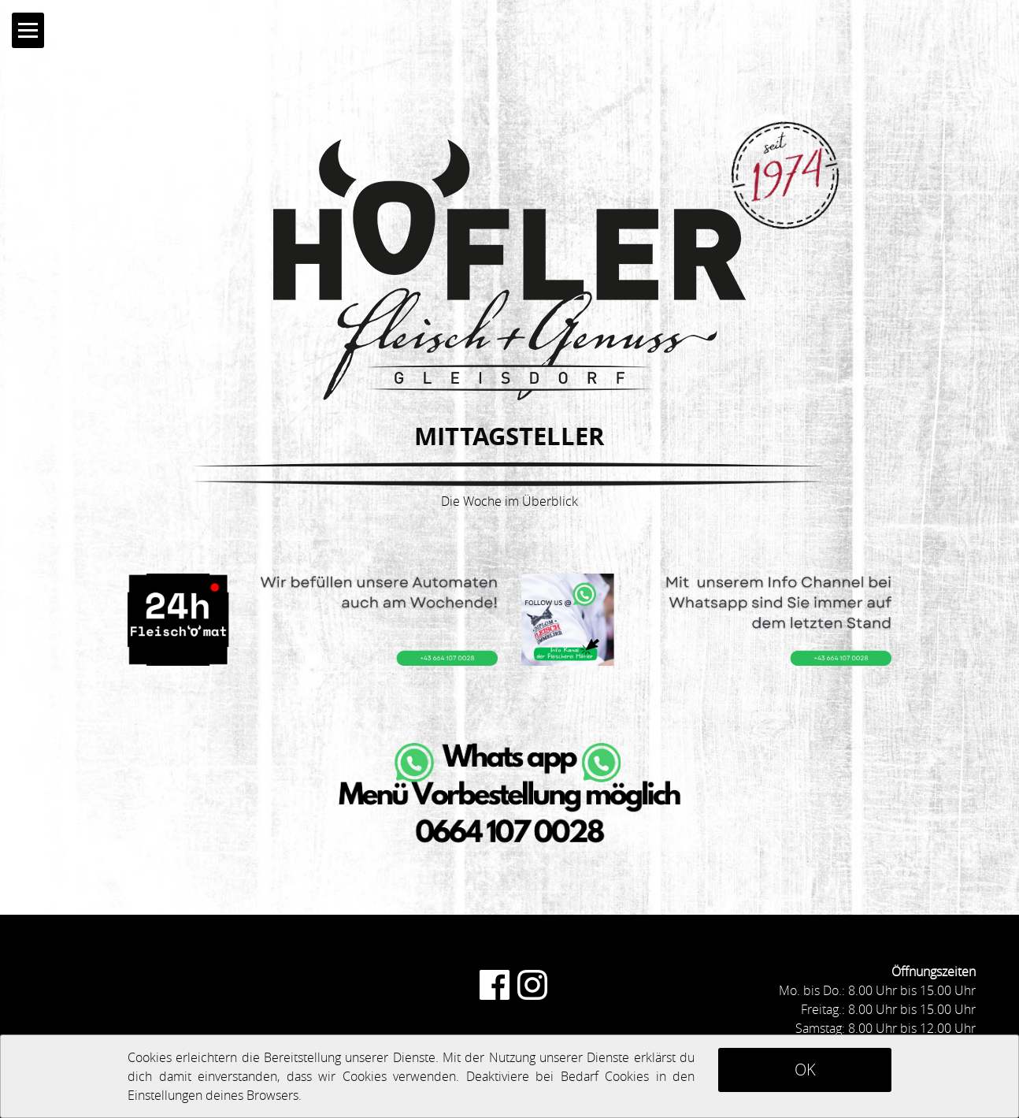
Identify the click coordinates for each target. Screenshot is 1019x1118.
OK (805, 1069)
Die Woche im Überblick (509, 501)
